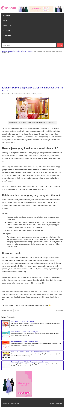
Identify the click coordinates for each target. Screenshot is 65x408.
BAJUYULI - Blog (15, 403)
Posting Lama (59, 310)
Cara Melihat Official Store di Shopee (24, 332)
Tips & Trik (7, 25)
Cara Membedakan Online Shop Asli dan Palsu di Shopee (31, 352)
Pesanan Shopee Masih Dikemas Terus (24, 342)
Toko (5, 20)
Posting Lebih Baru (7, 310)
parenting (39, 93)
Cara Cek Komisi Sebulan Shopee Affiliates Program (29, 362)
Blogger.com (59, 403)
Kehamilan (7, 35)
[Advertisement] (32, 69)
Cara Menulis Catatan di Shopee (22, 321)
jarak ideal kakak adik (24, 93)
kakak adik (33, 93)
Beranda (6, 15)
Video (5, 40)
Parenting (7, 30)
